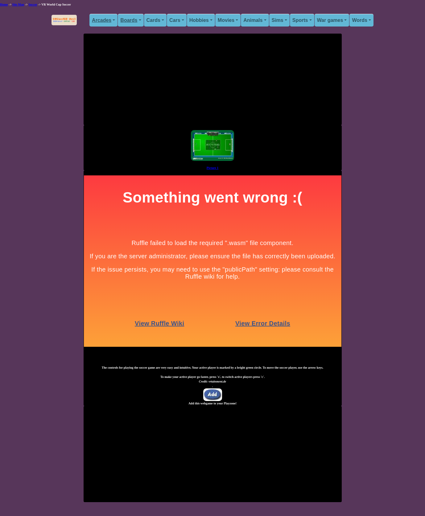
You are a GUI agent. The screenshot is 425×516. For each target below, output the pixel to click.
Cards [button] (153, 20)
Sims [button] (277, 20)
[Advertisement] (212, 82)
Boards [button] (128, 20)
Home (4, 4)
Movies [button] (226, 20)
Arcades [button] (101, 20)
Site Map (18, 4)
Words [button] (359, 20)
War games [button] (330, 20)
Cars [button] (174, 20)
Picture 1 (212, 168)
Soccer (32, 4)
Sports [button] (300, 20)
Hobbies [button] (199, 20)
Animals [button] (252, 20)
